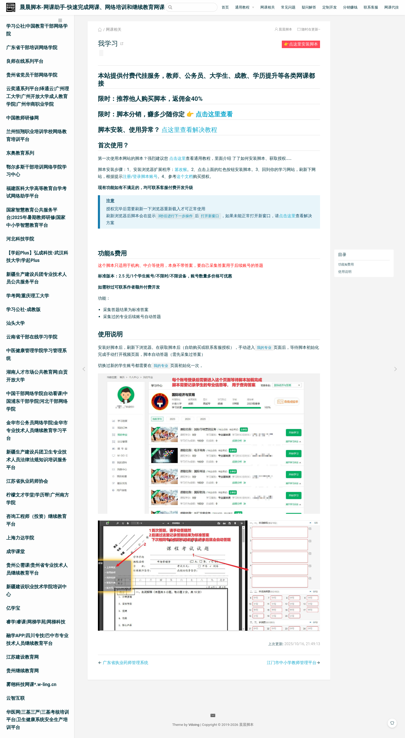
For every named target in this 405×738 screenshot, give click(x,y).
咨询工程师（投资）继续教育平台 (36, 520)
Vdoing (193, 724)
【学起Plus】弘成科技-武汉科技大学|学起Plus (37, 256)
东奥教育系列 (20, 153)
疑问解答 (309, 7)
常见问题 (288, 7)
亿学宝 (13, 608)
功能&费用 (346, 264)
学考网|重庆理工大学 (27, 295)
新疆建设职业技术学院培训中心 (36, 590)
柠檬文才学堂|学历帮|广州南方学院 (37, 498)
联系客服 (371, 7)
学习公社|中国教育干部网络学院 (37, 30)
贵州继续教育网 (22, 670)
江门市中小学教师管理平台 (291, 662)
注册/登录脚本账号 (140, 176)
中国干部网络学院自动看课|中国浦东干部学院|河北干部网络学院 (37, 401)
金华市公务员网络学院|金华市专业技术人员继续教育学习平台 (37, 430)
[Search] (191, 7)
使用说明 (345, 272)
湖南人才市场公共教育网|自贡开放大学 (37, 376)
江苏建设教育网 (22, 657)
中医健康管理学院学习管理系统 (36, 354)
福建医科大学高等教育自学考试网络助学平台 (36, 192)
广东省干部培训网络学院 (31, 47)
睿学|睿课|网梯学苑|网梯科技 (35, 621)
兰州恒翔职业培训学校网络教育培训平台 (36, 135)
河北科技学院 (20, 239)
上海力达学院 (20, 537)
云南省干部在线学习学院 (31, 337)
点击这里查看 (209, 114)
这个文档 (184, 176)
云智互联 (15, 698)
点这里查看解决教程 (189, 129)
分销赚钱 (350, 7)
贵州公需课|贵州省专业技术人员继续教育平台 (37, 569)
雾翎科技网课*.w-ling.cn (31, 684)
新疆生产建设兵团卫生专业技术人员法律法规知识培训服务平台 (36, 459)
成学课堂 (15, 551)
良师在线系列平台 (24, 61)
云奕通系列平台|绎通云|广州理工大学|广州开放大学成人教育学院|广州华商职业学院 (37, 96)
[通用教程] (244, 7)
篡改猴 (181, 169)
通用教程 (242, 7)
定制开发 (329, 7)
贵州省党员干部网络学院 (31, 75)
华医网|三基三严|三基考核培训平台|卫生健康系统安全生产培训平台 (37, 720)
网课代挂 (391, 7)
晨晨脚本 (285, 29)
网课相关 (267, 7)
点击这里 (177, 158)
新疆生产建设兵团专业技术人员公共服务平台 (36, 278)
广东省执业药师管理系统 (125, 662)
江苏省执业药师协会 (27, 481)
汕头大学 (15, 323)
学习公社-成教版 (23, 309)
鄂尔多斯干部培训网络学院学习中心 (36, 170)
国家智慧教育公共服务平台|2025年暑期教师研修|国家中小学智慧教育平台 (35, 217)
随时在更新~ (310, 29)
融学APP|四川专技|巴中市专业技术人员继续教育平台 (37, 639)
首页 (225, 7)
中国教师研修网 (22, 118)
